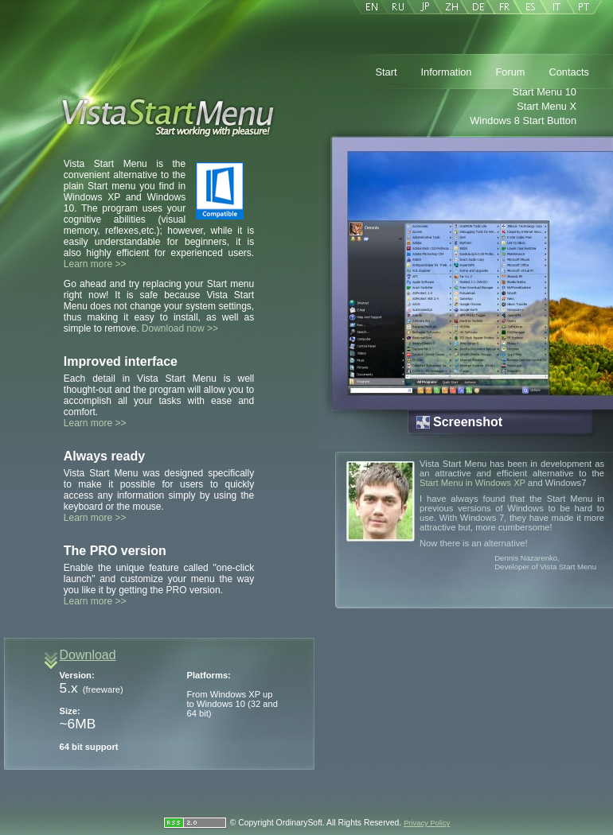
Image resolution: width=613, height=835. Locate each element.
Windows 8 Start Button (523, 120)
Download (88, 655)
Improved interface (121, 361)
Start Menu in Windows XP (472, 482)
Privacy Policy (427, 823)
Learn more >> (95, 264)
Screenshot (467, 422)
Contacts (569, 72)
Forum (510, 72)
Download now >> (180, 328)
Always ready (104, 456)
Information (445, 72)
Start (385, 72)
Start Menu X (546, 106)
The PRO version (115, 550)
